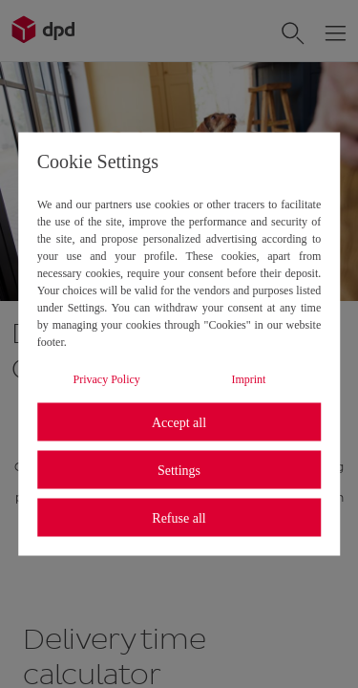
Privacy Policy (107, 379)
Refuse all (178, 517)
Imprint (248, 379)
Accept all (179, 422)
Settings (179, 469)
